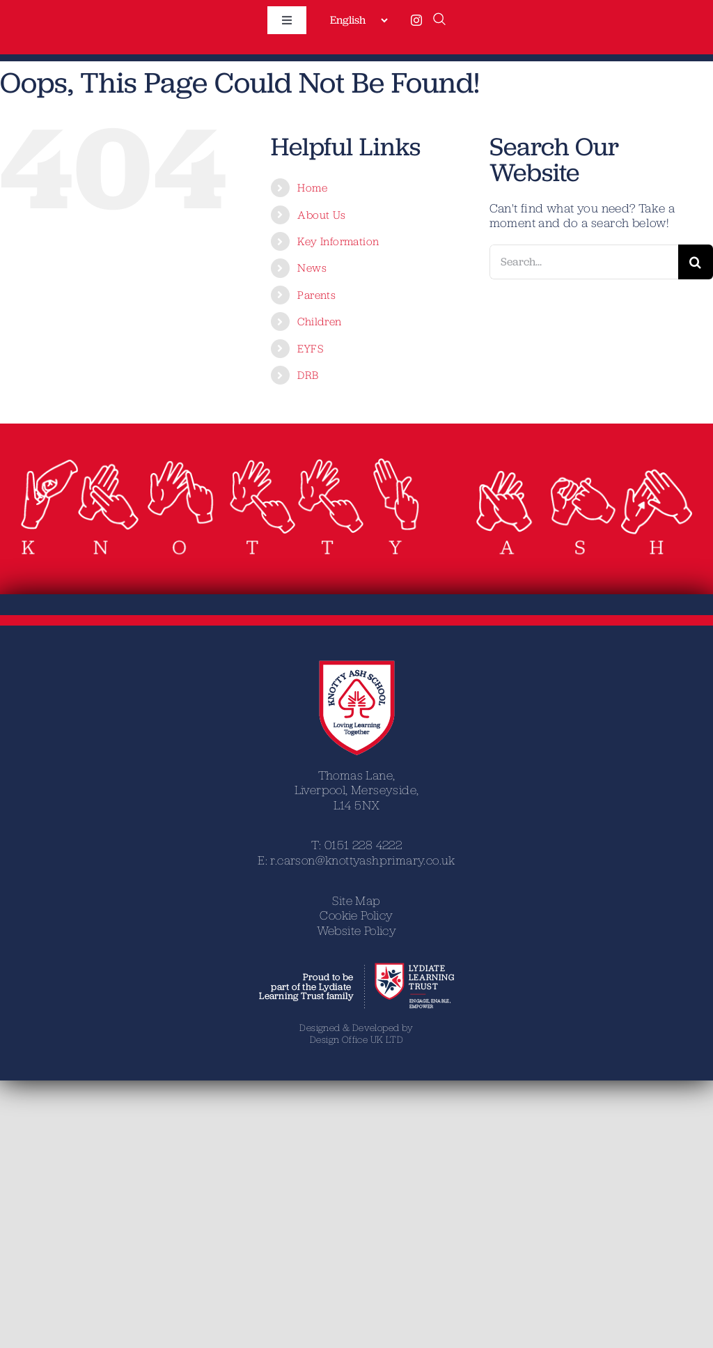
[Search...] (583, 262)
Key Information (338, 241)
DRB (307, 375)
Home (312, 187)
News (312, 267)
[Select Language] (358, 20)
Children (319, 321)
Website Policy (357, 930)
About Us (321, 214)
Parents (316, 294)
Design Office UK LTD (356, 1039)
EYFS (310, 348)
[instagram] (416, 20)
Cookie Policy (356, 915)
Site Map (356, 900)
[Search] (695, 262)
